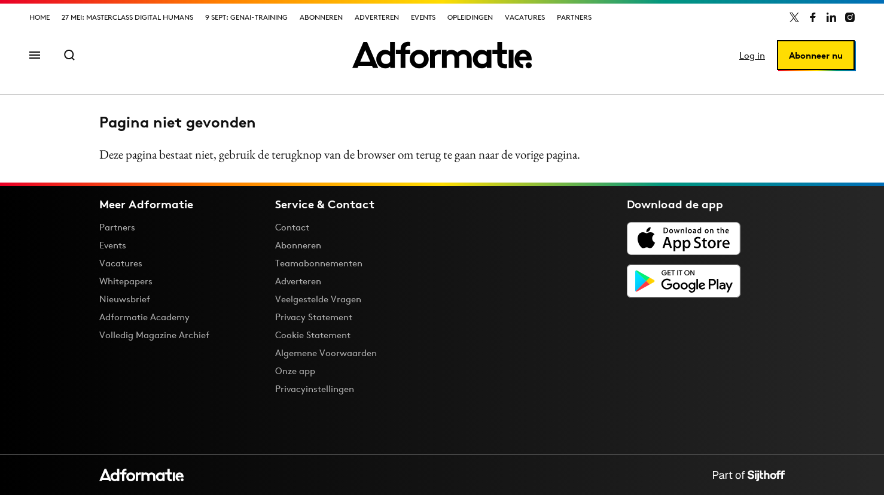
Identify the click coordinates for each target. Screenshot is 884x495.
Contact (292, 227)
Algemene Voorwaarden (326, 353)
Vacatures (525, 17)
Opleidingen (470, 17)
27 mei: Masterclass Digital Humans (127, 17)
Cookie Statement (312, 335)
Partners (574, 17)
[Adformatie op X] (794, 17)
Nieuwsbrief (124, 299)
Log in (752, 55)
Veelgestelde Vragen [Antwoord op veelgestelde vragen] (318, 299)
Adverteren (377, 17)
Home (39, 17)
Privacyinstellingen (314, 389)
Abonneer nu (816, 55)
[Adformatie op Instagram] (850, 17)
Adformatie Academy (144, 317)
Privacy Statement (313, 317)
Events (423, 17)
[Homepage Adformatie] (442, 55)
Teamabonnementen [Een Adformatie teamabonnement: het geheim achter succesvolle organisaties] (318, 263)
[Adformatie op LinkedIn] (831, 17)
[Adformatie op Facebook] (813, 17)
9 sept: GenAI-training (246, 17)
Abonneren (321, 17)
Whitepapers (126, 281)
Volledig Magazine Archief (154, 335)
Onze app (295, 370)
